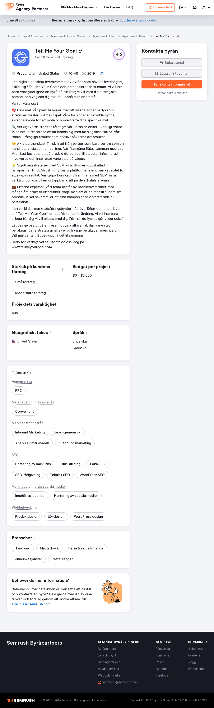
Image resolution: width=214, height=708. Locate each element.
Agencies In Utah (104, 36)
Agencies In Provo (135, 36)
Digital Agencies (33, 36)
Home (11, 36)
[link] (112, 7)
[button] (183, 7)
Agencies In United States (68, 36)
